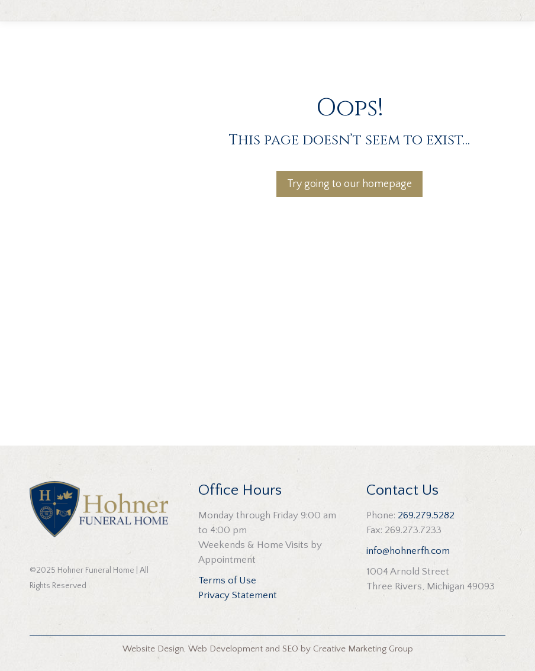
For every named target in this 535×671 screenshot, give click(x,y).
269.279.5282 (426, 515)
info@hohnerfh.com (408, 551)
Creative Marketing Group (363, 649)
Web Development (225, 649)
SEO (290, 649)
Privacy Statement (237, 595)
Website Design (153, 649)
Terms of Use (227, 580)
